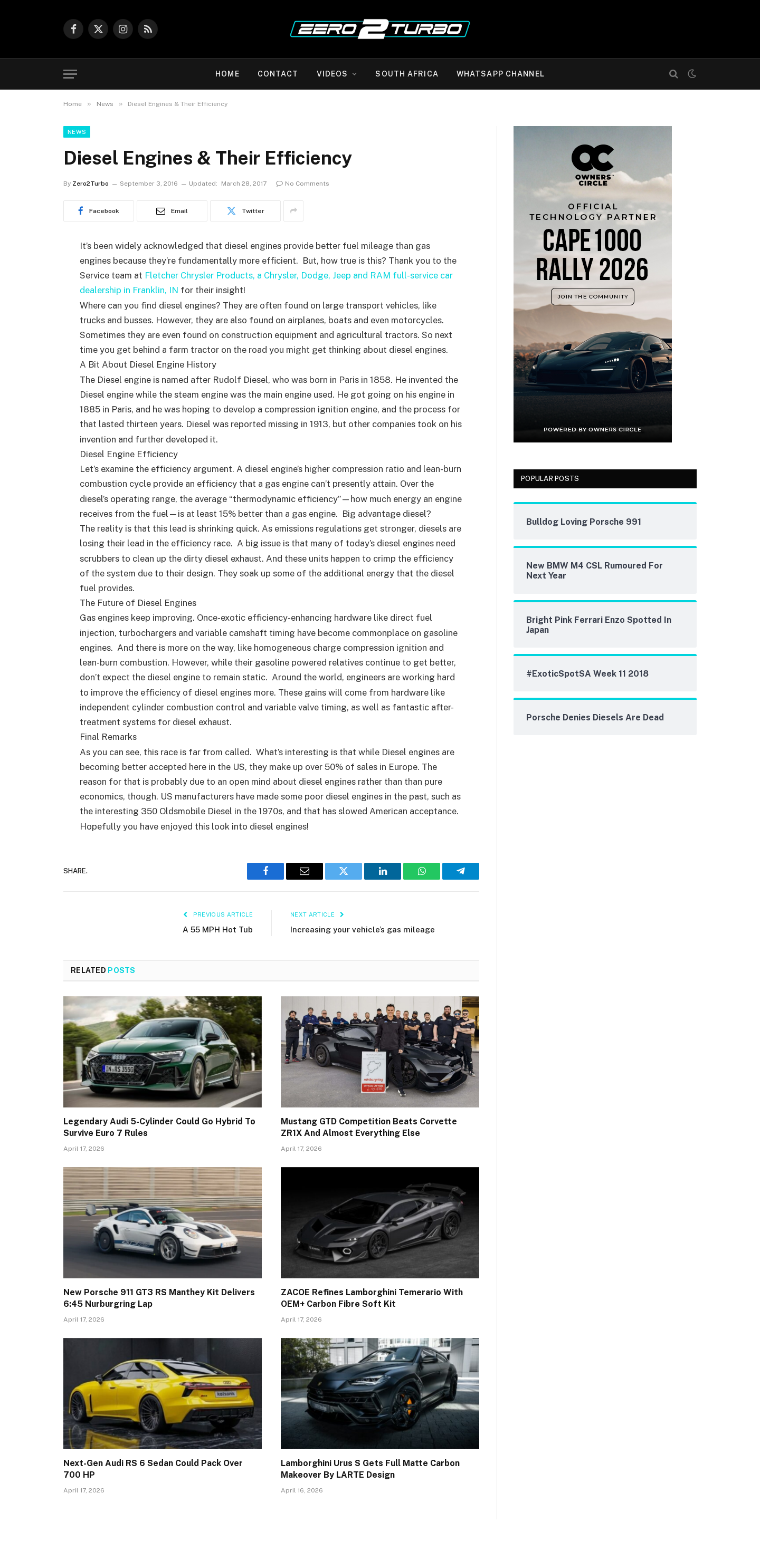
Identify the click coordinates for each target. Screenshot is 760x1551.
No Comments (302, 183)
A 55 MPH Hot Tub (218, 929)
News (77, 132)
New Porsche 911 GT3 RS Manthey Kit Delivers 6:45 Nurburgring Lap (159, 1298)
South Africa (406, 74)
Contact (278, 74)
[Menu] (70, 74)
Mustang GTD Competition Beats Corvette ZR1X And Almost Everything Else (369, 1127)
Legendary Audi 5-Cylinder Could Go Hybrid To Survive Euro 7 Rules (159, 1127)
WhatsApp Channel (501, 74)
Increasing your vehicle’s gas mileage (362, 929)
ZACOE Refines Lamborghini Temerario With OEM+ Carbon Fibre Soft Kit (372, 1298)
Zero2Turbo (90, 183)
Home (227, 74)
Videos (332, 74)
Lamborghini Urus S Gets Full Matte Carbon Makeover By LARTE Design (370, 1469)
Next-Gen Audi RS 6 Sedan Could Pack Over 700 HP (153, 1469)
